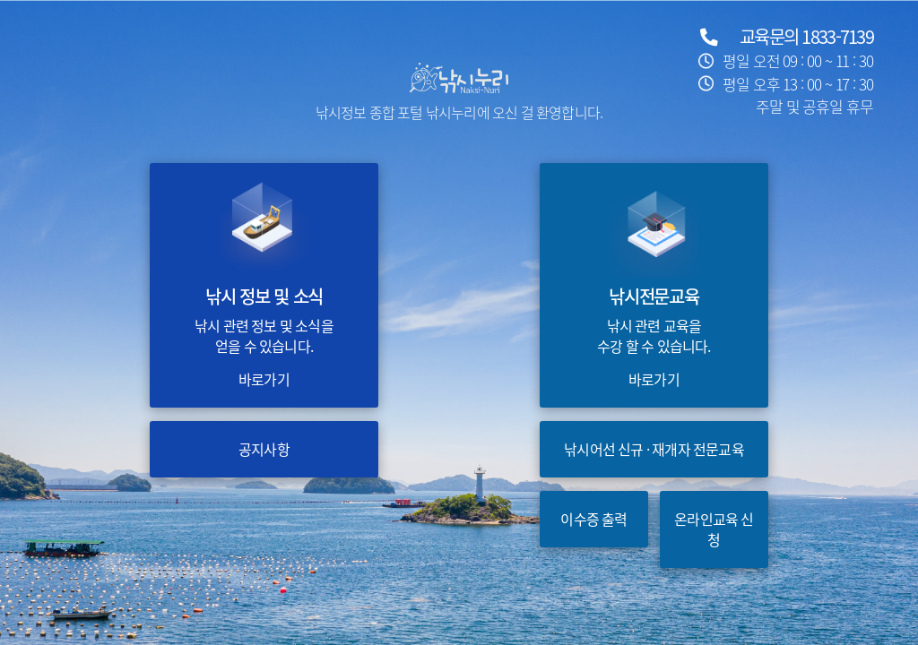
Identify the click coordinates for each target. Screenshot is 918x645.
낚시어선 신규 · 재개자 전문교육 (654, 449)
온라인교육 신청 (714, 529)
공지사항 (264, 449)
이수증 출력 (594, 519)
